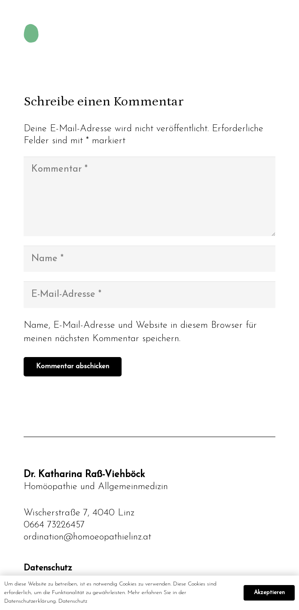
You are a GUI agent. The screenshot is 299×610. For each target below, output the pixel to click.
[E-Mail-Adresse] (149, 294)
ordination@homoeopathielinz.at (87, 537)
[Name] (149, 259)
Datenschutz (48, 568)
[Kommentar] (149, 196)
